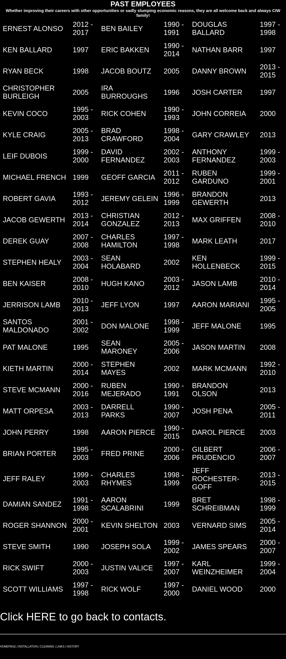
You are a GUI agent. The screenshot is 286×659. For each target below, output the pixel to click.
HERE (41, 617)
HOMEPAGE (8, 646)
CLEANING (47, 646)
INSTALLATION (28, 646)
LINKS (60, 646)
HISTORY (73, 646)
